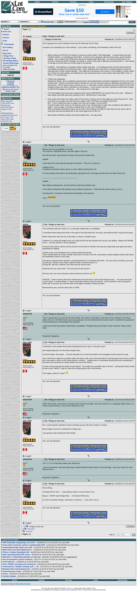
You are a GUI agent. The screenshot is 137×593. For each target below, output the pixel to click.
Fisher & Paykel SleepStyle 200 (16, 552)
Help (17, 584)
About (3, 584)
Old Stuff (41, 26)
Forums (73, 2)
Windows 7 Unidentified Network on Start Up (22, 557)
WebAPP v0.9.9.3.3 (66, 588)
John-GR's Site (7, 119)
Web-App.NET (7, 101)
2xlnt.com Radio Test (10, 65)
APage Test (8, 56)
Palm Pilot (7, 53)
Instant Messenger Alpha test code (17, 547)
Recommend (25, 584)
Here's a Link (47, 463)
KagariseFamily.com (9, 115)
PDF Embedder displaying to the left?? (19, 543)
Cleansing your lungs (12, 571)
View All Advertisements (82, 18)
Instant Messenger (11, 63)
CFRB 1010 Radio (9, 69)
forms (5, 574)
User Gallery (127, 2)
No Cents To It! (7, 117)
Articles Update (9, 576)
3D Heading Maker (10, 61)
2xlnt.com (7, 32)
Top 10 (5, 50)
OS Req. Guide (10, 58)
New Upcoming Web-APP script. (16, 555)
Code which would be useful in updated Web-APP (24, 545)
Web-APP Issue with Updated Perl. (17, 550)
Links (91, 2)
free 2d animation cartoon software (18, 559)
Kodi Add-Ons (9, 562)
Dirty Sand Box (7, 107)
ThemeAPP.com (7, 103)
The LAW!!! (6, 67)
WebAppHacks (7, 113)
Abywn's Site (6, 109)
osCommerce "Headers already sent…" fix (21, 567)
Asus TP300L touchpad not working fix (19, 564)
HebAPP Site (6, 121)
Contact (10, 584)
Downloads (109, 2)
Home (37, 2)
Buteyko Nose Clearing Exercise (16, 569)
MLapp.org (5, 105)
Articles (55, 2)
